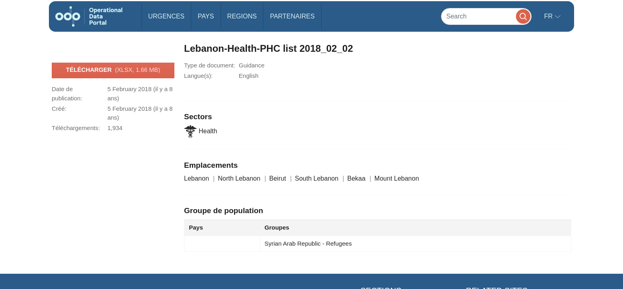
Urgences (166, 16)
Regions (242, 16)
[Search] (486, 16)
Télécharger (113, 70)
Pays (206, 16)
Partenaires (292, 16)
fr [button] (549, 16)
